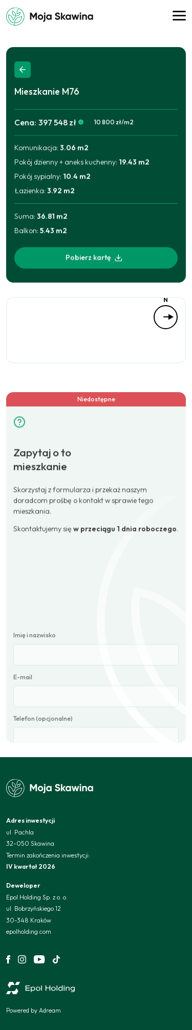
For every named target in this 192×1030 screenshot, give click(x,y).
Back (22, 69)
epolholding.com (28, 931)
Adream (50, 1010)
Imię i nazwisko (34, 716)
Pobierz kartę (94, 258)
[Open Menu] (179, 16)
